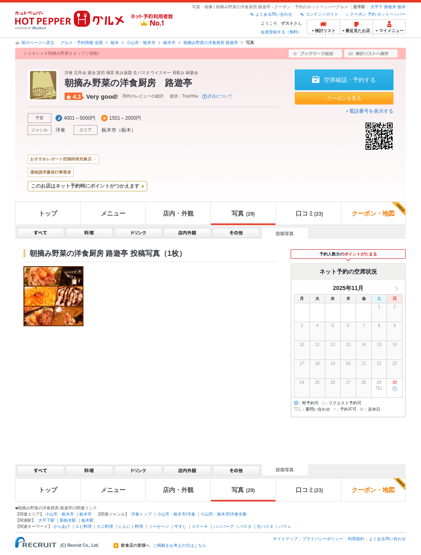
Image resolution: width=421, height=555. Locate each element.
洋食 (60, 130)
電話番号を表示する (371, 111)
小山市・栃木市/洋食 (176, 514)
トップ (48, 213)
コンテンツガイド (321, 14)
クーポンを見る (344, 98)
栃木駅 (87, 520)
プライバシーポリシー (322, 538)
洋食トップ (141, 514)
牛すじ (180, 526)
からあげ (61, 526)
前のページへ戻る (37, 42)
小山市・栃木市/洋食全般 (224, 514)
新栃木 (390, 7)
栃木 (402, 7)
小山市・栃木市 (141, 42)
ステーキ (200, 526)
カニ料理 (105, 526)
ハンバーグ (223, 526)
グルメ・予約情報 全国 (81, 42)
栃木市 (169, 42)
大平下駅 (46, 520)
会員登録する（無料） (281, 32)
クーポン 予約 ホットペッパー (378, 14)
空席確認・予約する (350, 80)
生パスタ (265, 526)
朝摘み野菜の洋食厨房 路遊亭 (210, 42)
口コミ (309, 213)
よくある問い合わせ (273, 14)
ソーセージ (158, 526)
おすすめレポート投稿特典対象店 (61, 159)
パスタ (245, 526)
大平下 (376, 7)
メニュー (113, 213)
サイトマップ (285, 538)
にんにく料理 (130, 526)
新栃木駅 (68, 520)
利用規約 (356, 538)
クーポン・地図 (378, 209)
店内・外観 (178, 213)
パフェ (285, 526)
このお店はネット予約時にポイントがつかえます (85, 186)
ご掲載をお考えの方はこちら (179, 545)
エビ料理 (83, 526)
